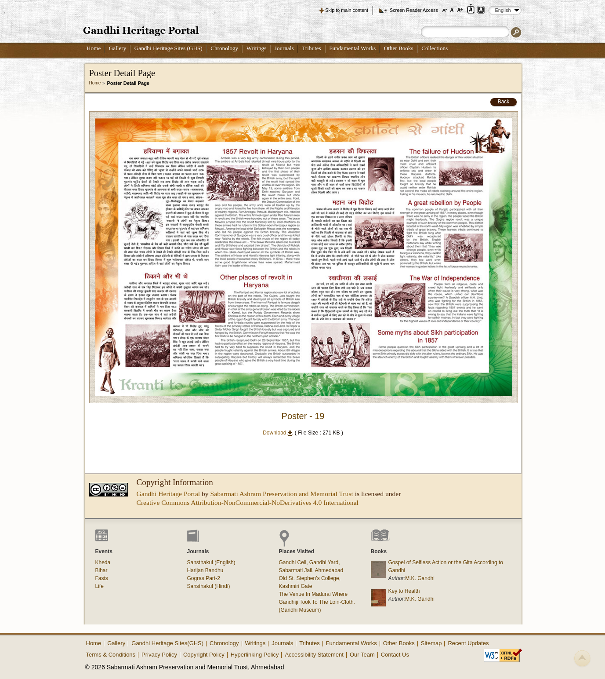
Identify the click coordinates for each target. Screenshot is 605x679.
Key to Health (404, 591)
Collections (434, 48)
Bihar (101, 570)
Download (278, 433)
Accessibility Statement (314, 654)
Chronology (224, 48)
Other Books (398, 48)
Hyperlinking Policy (255, 654)
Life (99, 586)
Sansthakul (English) (211, 562)
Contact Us (395, 654)
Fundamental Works (352, 48)
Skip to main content (346, 10)
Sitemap (431, 643)
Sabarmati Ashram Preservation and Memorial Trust (281, 493)
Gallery (118, 48)
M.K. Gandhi (420, 578)
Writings (256, 48)
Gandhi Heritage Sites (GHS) (168, 48)
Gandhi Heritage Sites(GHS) (167, 643)
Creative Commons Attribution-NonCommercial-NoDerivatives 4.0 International (248, 502)
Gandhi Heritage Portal (168, 493)
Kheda (103, 562)
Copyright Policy (204, 654)
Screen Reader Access (414, 10)
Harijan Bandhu (205, 570)
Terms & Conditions (111, 654)
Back (504, 102)
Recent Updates (468, 643)
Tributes (311, 48)
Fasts (101, 578)
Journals (284, 48)
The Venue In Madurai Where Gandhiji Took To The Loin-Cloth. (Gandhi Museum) (317, 602)
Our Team (362, 654)
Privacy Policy (159, 654)
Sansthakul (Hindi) (208, 586)
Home (94, 48)
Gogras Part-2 (203, 578)
